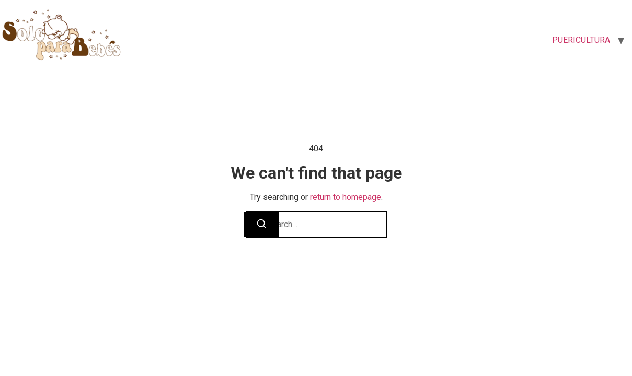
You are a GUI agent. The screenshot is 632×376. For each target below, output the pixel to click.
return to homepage (345, 197)
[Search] (261, 224)
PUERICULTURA (581, 40)
